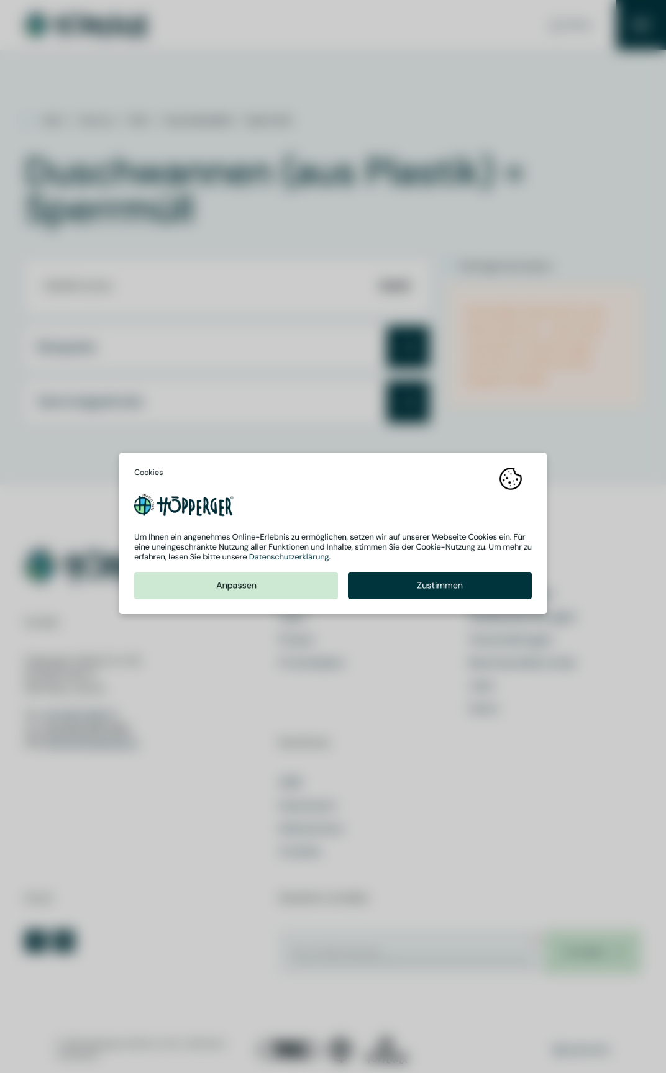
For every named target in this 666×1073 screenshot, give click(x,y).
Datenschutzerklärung (289, 560)
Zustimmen (440, 588)
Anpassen (236, 588)
